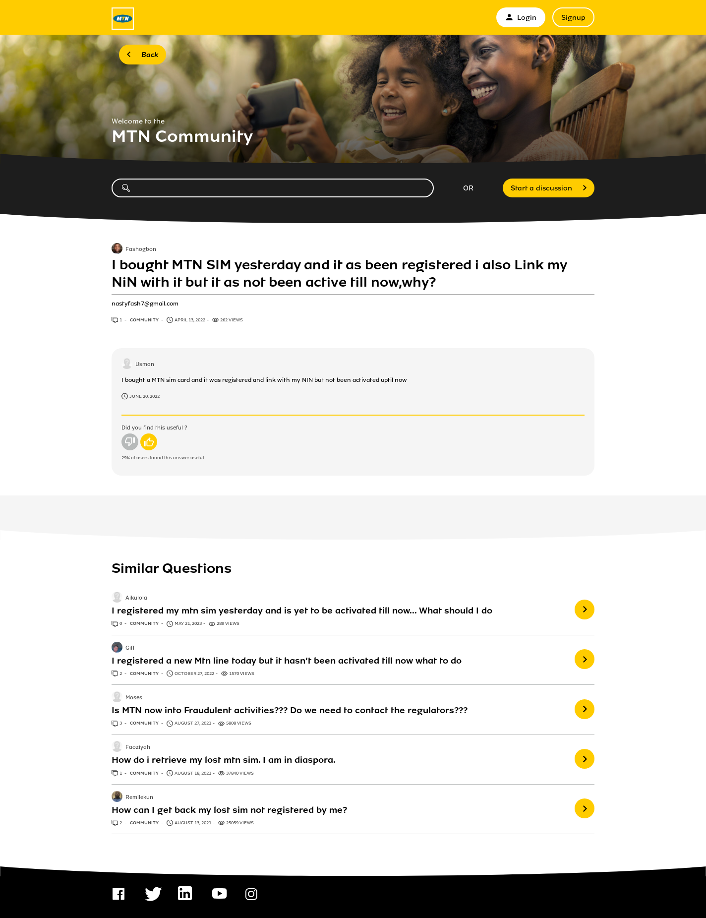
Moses (133, 697)
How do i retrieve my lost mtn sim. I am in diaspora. (224, 760)
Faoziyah (137, 747)
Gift (130, 648)
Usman (144, 364)
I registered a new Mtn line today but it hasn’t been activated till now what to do (287, 661)
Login (520, 17)
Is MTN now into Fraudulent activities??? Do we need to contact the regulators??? (290, 710)
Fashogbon (140, 249)
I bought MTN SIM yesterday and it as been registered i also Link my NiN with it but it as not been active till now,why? (339, 273)
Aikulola (136, 598)
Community (145, 320)
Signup (573, 17)
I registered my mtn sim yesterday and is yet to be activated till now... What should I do (302, 610)
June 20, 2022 (144, 396)
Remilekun (139, 797)
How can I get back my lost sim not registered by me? (229, 810)
